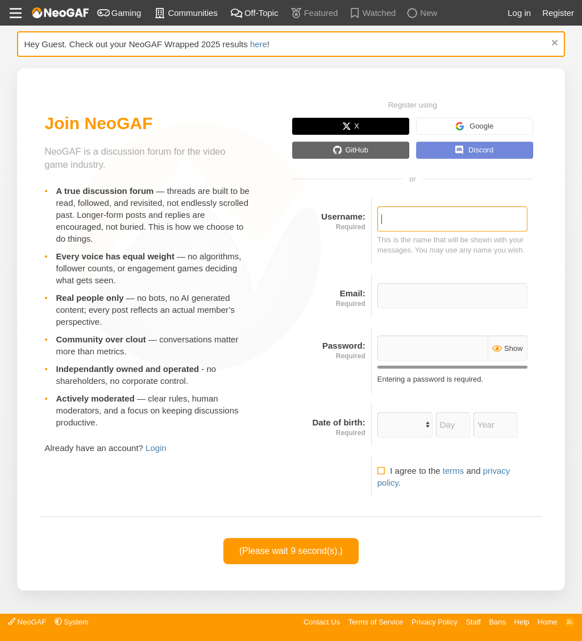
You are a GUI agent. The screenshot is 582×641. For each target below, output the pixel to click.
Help (522, 622)
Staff (473, 622)
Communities (185, 12)
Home (548, 622)
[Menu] (15, 13)
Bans (497, 622)
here (258, 44)
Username (342, 216)
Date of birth (337, 422)
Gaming (119, 12)
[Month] (405, 424)
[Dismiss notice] (553, 44)
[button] (71, 622)
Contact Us (322, 622)
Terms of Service (376, 622)
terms (453, 470)
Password (342, 345)
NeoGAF (27, 622)
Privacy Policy (434, 622)
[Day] (453, 424)
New (421, 12)
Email (351, 293)
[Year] (495, 424)
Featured (314, 12)
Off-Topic (254, 12)
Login (156, 448)
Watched (372, 12)
